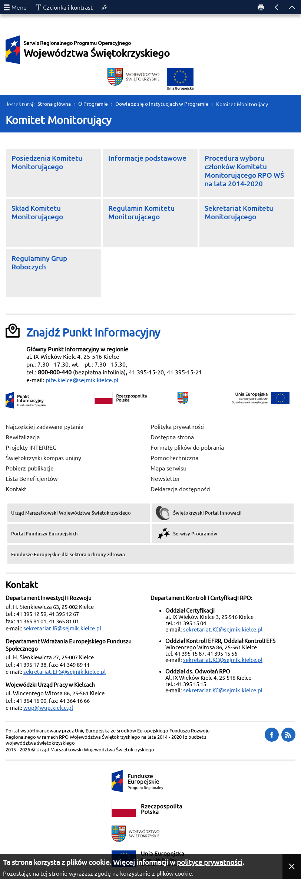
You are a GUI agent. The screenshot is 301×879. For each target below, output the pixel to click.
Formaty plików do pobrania (187, 447)
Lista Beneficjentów (31, 478)
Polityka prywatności (177, 426)
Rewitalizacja (23, 437)
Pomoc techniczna (174, 458)
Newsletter (165, 478)
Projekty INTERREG (31, 447)
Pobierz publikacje (30, 468)
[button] (291, 866)
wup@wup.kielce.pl (48, 708)
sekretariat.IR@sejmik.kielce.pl (62, 628)
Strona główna (54, 104)
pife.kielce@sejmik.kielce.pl (82, 380)
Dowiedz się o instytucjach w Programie (162, 104)
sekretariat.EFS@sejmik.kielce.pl (64, 672)
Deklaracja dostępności (180, 489)
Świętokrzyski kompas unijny (43, 458)
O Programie (93, 104)
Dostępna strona (172, 437)
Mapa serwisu (168, 468)
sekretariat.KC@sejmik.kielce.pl (222, 629)
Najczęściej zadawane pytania (44, 426)
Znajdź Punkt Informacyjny (93, 332)
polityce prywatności (209, 862)
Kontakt (16, 489)
